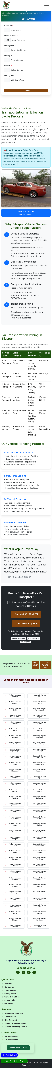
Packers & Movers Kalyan (37, 716)
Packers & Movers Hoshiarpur (13, 817)
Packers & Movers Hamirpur (37, 919)
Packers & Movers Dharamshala (13, 905)
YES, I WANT (35, 663)
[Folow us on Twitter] (23, 972)
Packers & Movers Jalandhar (13, 804)
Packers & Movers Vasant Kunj (37, 743)
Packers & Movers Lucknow (37, 770)
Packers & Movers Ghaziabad (13, 770)
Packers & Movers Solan (37, 905)
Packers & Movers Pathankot (37, 817)
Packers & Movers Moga (13, 824)
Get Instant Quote (26, 623)
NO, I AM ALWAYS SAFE (45, 664)
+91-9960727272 (9, 1040)
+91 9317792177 (26, 214)
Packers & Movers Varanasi (13, 783)
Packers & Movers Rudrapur (13, 885)
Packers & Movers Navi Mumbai (13, 716)
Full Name (8, 26)
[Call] (9, 1055)
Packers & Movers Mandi (37, 912)
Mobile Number (11, 36)
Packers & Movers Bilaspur (13, 919)
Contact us (7, 987)
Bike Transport (9, 1020)
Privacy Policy (8, 993)
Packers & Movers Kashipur (37, 878)
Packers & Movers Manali (37, 899)
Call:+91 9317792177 (26, 614)
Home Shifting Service (12, 1013)
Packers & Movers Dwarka (13, 736)
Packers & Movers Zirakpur (37, 824)
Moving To (8, 56)
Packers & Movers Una (37, 926)
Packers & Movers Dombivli (13, 723)
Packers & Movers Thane (37, 702)
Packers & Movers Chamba (13, 926)
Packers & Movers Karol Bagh (37, 750)
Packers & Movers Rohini (37, 729)
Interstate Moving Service (13, 1023)
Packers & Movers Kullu (13, 912)
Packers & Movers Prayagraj (37, 783)
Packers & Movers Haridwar (37, 865)
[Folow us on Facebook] (18, 972)
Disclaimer (7, 1003)
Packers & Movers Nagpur (13, 702)
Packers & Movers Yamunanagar (37, 844)
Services (8, 65)
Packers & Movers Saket (13, 743)
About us (6, 984)
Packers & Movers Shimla (13, 899)
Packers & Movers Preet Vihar (37, 756)
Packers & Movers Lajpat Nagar (13, 750)
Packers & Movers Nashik (13, 709)
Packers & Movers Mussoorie (37, 892)
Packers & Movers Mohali (13, 811)
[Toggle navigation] (47, 5)
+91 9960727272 (26, 19)
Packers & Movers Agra (37, 777)
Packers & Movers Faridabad (37, 831)
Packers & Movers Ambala (37, 838)
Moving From (10, 45)
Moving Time (9, 75)
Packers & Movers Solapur (37, 723)
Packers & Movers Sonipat (13, 858)
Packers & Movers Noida (13, 763)
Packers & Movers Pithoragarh (13, 892)
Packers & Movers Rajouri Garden (13, 756)
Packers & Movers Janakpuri (37, 736)
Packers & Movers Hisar (13, 851)
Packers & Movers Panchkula (37, 858)
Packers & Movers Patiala (37, 804)
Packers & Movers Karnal (13, 844)
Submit (26, 90)
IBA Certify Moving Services (14, 1026)
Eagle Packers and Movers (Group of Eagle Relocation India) (26, 961)
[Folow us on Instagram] (29, 972)
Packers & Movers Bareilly (13, 790)
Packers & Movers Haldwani (37, 872)
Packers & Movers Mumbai (13, 695)
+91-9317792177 (9, 1036)
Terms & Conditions (10, 997)
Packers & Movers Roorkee (13, 878)
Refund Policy (8, 1000)
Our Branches (8, 990)
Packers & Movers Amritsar (13, 797)
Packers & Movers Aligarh (37, 790)
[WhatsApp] (14, 1061)
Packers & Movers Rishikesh (13, 872)
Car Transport (8, 1017)
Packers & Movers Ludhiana (37, 797)
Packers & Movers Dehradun (13, 865)
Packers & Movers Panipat (13, 838)
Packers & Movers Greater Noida (37, 763)
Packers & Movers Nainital (37, 885)
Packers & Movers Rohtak (37, 851)
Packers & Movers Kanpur (13, 777)
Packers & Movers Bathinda (37, 811)
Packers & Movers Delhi (13, 729)
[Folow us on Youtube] (34, 972)
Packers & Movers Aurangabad (37, 709)
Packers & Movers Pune (37, 695)
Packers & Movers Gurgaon (13, 831)
